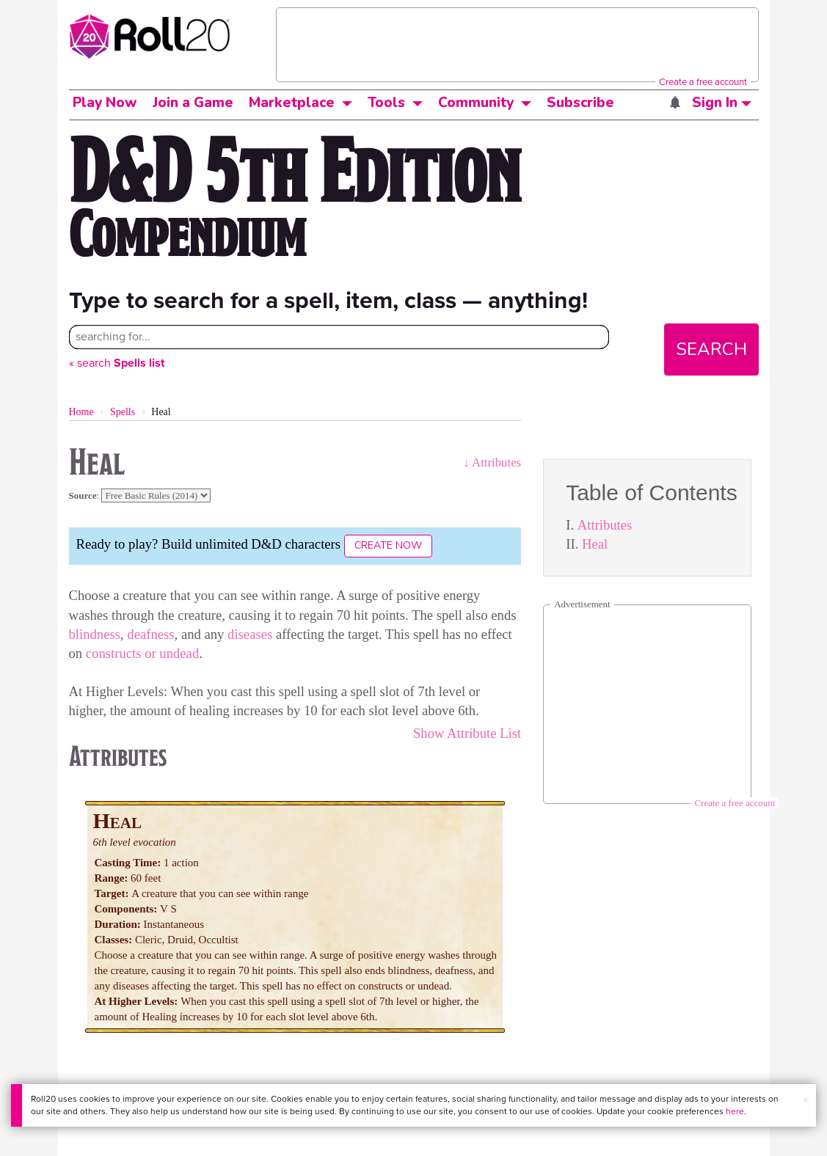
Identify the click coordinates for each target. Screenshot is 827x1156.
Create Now (388, 545)
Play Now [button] (105, 102)
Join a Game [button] (193, 102)
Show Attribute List (467, 733)
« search (116, 362)
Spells (122, 411)
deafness (150, 634)
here (735, 1111)
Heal (595, 544)
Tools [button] (386, 102)
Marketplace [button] (292, 102)
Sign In (721, 102)
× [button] (806, 1099)
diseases (249, 634)
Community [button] (476, 102)
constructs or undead (142, 653)
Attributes (605, 525)
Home (81, 411)
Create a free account (703, 82)
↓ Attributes (492, 462)
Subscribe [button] (580, 102)
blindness (94, 634)
